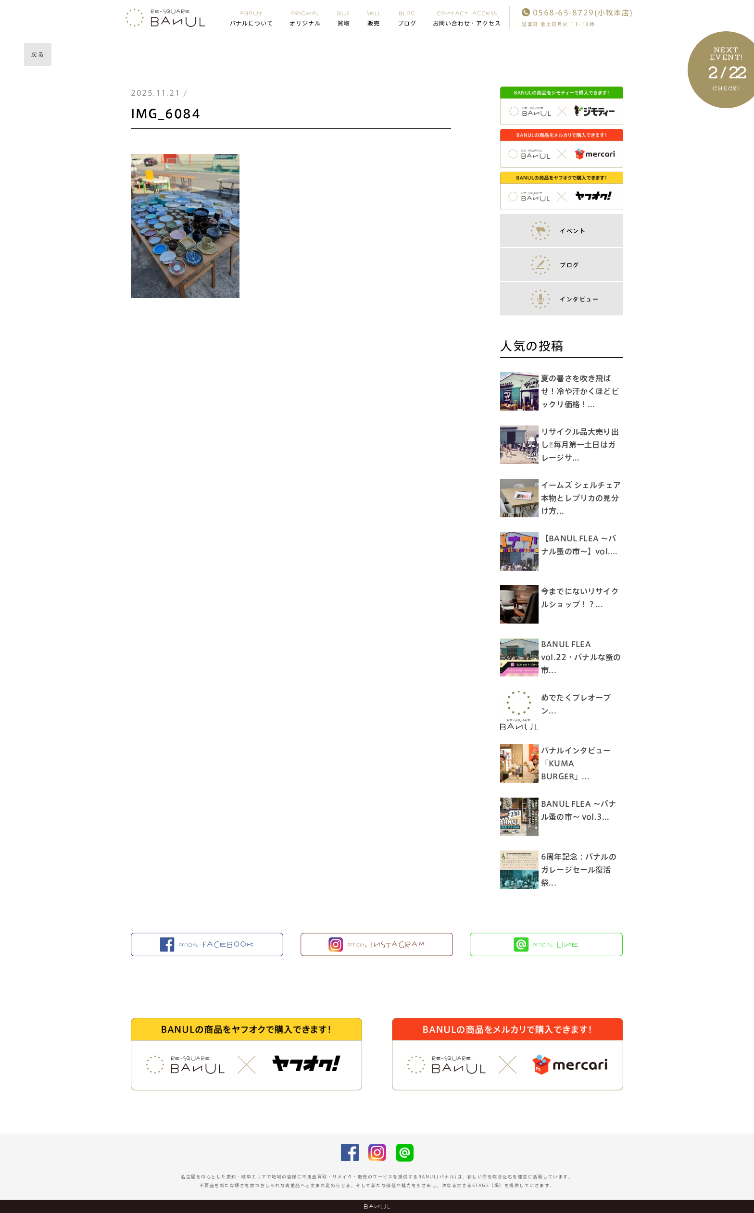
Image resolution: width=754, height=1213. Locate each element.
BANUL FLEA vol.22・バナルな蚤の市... (579, 657)
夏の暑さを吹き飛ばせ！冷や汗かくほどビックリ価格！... (582, 391)
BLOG (407, 18)
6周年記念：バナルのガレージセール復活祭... (581, 870)
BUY (343, 18)
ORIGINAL (305, 18)
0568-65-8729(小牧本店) (577, 12)
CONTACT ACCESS (467, 18)
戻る (37, 54)
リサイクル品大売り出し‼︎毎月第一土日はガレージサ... (582, 445)
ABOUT (252, 18)
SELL (373, 18)
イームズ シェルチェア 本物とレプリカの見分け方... (587, 498)
